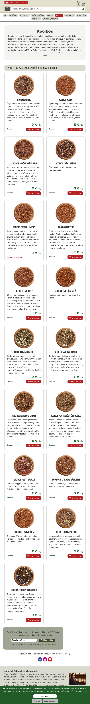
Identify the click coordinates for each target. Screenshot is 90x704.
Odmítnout (37, 701)
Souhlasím (45, 696)
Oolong (50, 15)
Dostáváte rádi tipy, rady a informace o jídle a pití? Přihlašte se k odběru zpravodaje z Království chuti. (33, 633)
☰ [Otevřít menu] (7, 9)
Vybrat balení (33, 129)
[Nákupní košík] (83, 3)
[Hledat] (83, 9)
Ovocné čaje (81, 15)
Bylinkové (36, 18)
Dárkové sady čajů (50, 18)
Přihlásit (78, 5)
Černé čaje (13, 15)
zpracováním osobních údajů (45, 644)
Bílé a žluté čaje (38, 15)
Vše (5, 15)
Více (45, 55)
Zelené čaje (24, 15)
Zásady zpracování (50, 701)
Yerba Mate (69, 15)
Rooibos (59, 15)
